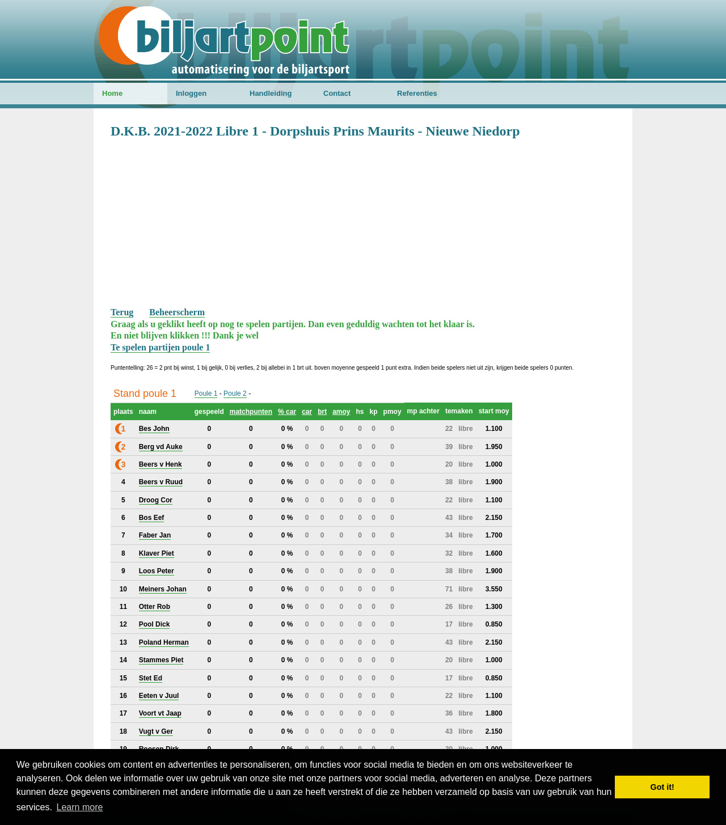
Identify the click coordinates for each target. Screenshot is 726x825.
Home (112, 93)
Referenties (417, 93)
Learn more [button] (80, 807)
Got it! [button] (662, 787)
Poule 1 (206, 393)
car (307, 412)
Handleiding (271, 93)
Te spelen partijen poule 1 (160, 347)
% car (287, 412)
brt (322, 412)
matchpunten (251, 412)
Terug (122, 312)
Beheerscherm (177, 312)
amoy (341, 412)
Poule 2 (235, 393)
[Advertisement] (363, 221)
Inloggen (191, 93)
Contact (337, 93)
